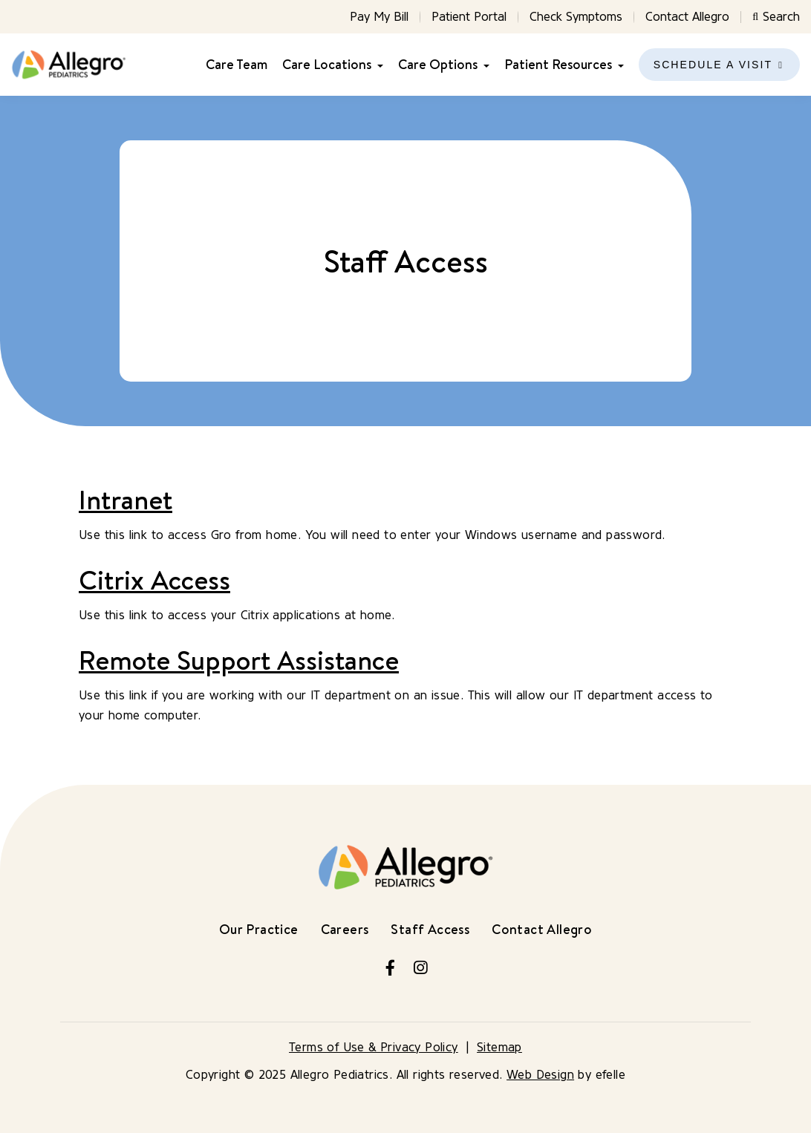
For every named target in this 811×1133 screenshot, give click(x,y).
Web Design (540, 1075)
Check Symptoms (576, 17)
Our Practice (259, 929)
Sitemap (499, 1047)
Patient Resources (558, 65)
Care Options (438, 65)
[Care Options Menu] (483, 65)
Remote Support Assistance (239, 660)
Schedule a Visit (713, 65)
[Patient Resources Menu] (618, 65)
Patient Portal (469, 17)
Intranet (125, 499)
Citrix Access (154, 579)
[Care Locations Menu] (377, 65)
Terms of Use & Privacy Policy (373, 1047)
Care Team (236, 65)
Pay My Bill (379, 17)
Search (776, 17)
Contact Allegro (687, 17)
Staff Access (430, 929)
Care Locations (326, 65)
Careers (345, 929)
